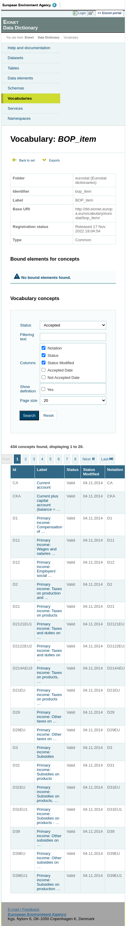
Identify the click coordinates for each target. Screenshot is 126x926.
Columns (28, 363)
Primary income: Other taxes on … (49, 716)
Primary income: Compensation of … (49, 525)
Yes (50, 389)
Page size (28, 400)
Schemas (16, 88)
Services (15, 108)
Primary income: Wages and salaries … (47, 547)
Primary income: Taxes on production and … (49, 591)
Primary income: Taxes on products (49, 610)
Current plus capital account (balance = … (48, 503)
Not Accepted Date (60, 377)
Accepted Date (57, 370)
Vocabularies (20, 98)
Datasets (15, 58)
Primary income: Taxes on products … (49, 697)
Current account (44, 485)
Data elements (20, 78)
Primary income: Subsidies (45, 752)
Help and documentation (29, 48)
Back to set (27, 160)
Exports (54, 160)
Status (25, 325)
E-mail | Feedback (23, 909)
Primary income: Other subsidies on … (49, 838)
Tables (13, 68)
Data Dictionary (48, 37)
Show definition (28, 388)
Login (82, 13)
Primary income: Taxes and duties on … (49, 630)
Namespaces (19, 118)
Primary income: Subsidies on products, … (48, 794)
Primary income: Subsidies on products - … (48, 816)
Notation (52, 348)
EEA (31, 5)
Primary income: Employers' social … (46, 569)
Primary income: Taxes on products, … (49, 675)
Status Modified (58, 363)
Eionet (29, 37)
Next (86, 459)
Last (104, 459)
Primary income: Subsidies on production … (48, 882)
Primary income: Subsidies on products (48, 772)
